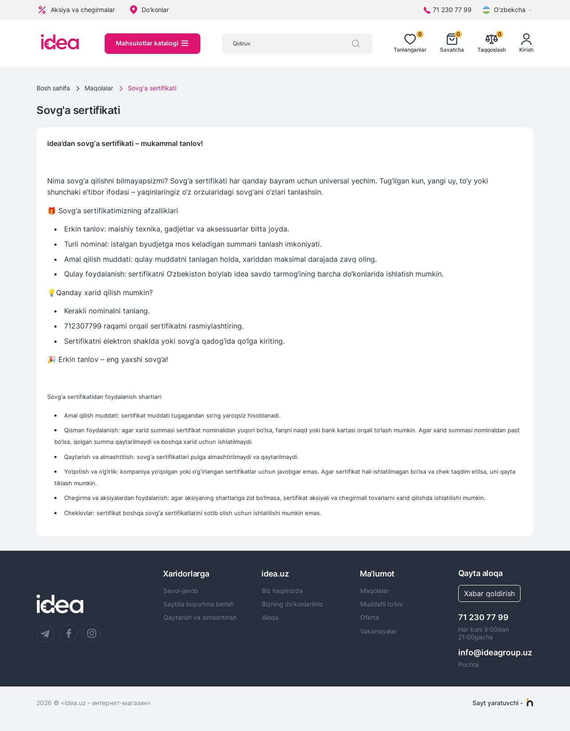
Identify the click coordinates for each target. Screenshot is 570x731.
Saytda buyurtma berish (198, 604)
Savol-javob (180, 590)
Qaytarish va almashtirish (199, 617)
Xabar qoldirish (489, 593)
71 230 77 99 (483, 617)
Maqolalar (99, 88)
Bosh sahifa (53, 88)
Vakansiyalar (378, 631)
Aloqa (270, 617)
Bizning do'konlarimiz (292, 604)
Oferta (369, 617)
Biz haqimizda (282, 590)
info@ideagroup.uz (495, 652)
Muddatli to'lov (381, 604)
